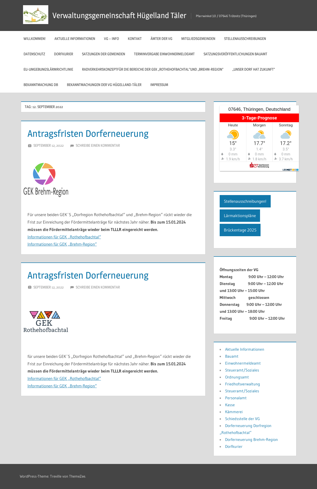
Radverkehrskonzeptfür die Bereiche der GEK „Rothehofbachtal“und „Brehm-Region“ (152, 69)
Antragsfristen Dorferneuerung (91, 133)
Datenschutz (34, 54)
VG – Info (111, 38)
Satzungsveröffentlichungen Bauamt (235, 54)
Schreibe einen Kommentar (98, 145)
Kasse (230, 404)
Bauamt (231, 356)
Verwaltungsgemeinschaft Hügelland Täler (121, 15)
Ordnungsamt (237, 376)
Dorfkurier (63, 54)
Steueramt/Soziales (242, 370)
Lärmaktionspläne (240, 215)
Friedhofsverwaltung (242, 383)
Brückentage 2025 (240, 229)
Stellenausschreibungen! (245, 201)
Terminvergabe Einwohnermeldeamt (164, 54)
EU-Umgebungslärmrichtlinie (48, 69)
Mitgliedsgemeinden (198, 38)
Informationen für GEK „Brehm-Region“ (62, 244)
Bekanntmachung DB (41, 84)
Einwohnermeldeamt (243, 363)
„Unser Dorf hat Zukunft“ (253, 69)
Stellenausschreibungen (245, 38)
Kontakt (135, 38)
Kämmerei (234, 411)
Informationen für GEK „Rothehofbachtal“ (64, 236)
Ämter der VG (161, 38)
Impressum (159, 84)
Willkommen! (35, 38)
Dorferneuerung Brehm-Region (251, 439)
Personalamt (236, 397)
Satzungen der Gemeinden (103, 54)
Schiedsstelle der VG (242, 418)
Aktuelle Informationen (74, 38)
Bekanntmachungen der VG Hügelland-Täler (104, 84)
